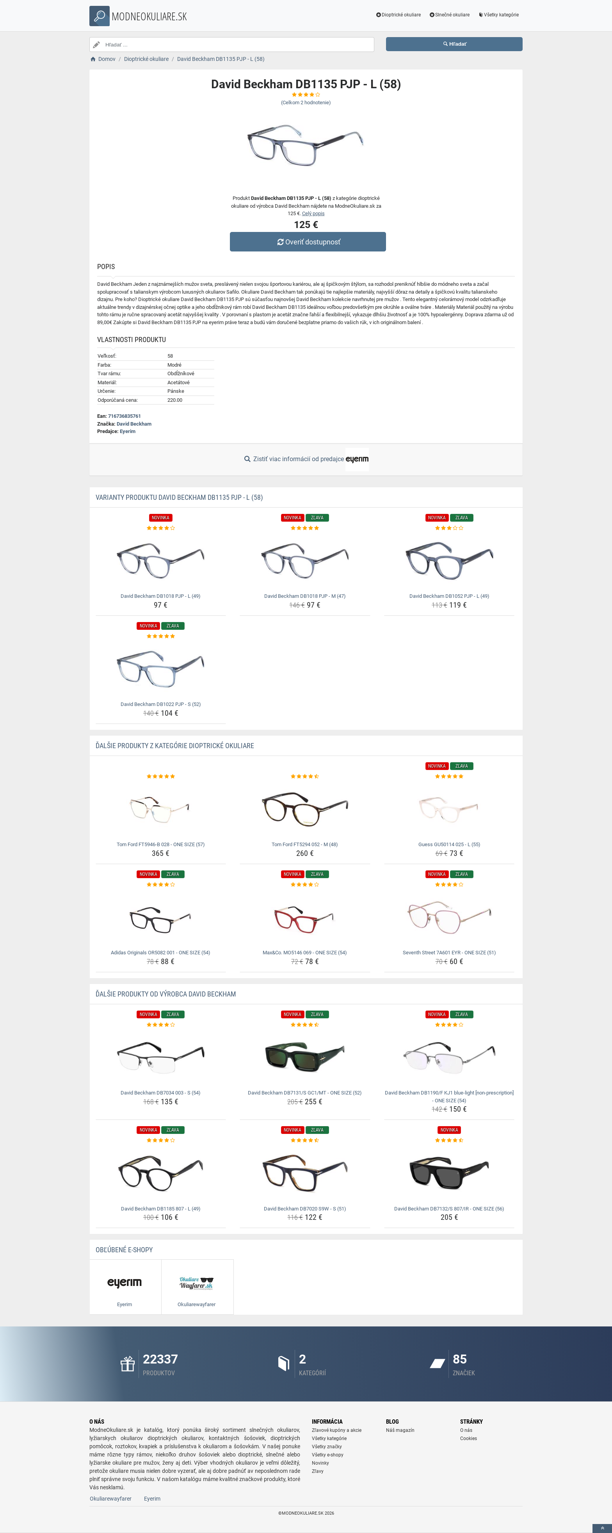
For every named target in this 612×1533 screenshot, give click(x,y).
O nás (466, 1430)
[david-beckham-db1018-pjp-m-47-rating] (305, 528)
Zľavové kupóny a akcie (336, 1430)
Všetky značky (327, 1446)
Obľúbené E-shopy (124, 1250)
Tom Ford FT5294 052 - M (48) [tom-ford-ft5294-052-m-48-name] (305, 844)
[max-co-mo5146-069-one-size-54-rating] (305, 885)
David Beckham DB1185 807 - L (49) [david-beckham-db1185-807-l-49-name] (161, 1209)
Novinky (320, 1463)
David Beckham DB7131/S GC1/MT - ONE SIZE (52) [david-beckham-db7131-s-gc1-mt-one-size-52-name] (305, 1093)
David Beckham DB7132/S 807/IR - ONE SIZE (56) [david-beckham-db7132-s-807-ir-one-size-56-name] (449, 1209)
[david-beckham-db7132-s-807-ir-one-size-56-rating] (449, 1140)
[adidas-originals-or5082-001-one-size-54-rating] (161, 885)
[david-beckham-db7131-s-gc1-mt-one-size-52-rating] (305, 1025)
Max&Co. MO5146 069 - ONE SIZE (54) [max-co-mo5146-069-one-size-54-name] (305, 952)
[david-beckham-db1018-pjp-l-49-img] (161, 561)
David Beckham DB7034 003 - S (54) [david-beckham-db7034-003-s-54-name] (161, 1093)
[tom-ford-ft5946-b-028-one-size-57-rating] (161, 777)
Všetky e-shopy (327, 1455)
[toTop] (602, 1528)
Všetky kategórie (498, 15)
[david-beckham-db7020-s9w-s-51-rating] (305, 1140)
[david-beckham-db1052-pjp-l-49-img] (449, 561)
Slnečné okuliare (449, 15)
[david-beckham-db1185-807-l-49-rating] (161, 1140)
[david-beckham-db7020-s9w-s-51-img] (305, 1173)
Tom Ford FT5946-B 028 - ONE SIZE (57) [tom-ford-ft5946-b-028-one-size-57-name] (161, 844)
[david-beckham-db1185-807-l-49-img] (161, 1173)
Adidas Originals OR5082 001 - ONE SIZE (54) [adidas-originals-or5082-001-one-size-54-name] (160, 952)
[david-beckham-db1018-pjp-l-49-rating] (161, 528)
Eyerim (127, 431)
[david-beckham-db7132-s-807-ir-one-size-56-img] (449, 1173)
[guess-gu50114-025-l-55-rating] (449, 777)
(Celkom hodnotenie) (306, 102)
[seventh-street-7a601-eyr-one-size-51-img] (449, 917)
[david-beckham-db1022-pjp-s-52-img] (161, 669)
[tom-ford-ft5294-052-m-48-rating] (305, 777)
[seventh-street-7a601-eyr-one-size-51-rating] (449, 885)
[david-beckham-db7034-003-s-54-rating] (161, 1025)
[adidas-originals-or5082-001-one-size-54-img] (161, 917)
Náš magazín (400, 1430)
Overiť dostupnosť (308, 242)
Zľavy (318, 1471)
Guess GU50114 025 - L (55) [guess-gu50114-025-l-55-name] (449, 844)
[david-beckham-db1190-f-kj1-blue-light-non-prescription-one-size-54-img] (449, 1058)
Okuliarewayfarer (111, 1499)
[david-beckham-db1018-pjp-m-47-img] (305, 561)
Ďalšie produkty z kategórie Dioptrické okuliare (175, 746)
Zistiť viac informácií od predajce (306, 459)
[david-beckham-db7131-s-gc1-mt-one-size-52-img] (305, 1058)
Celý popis (313, 213)
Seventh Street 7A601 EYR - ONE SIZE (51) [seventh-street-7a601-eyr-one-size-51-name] (449, 952)
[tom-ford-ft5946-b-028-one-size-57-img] (161, 809)
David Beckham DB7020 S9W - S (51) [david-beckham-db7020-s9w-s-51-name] (305, 1209)
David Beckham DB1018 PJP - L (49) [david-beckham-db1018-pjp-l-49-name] (161, 596)
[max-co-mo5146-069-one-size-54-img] (305, 917)
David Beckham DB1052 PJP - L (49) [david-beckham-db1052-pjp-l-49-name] (449, 596)
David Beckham (134, 424)
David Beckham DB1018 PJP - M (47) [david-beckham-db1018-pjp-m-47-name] (305, 596)
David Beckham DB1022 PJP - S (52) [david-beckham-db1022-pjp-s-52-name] (161, 704)
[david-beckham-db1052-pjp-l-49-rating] (449, 528)
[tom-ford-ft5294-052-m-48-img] (305, 809)
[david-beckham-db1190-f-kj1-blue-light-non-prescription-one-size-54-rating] (449, 1025)
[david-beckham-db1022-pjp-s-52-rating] (161, 636)
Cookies (468, 1438)
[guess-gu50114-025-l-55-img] (449, 809)
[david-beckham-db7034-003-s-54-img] (161, 1058)
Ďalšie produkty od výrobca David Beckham (166, 994)
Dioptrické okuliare (398, 15)
